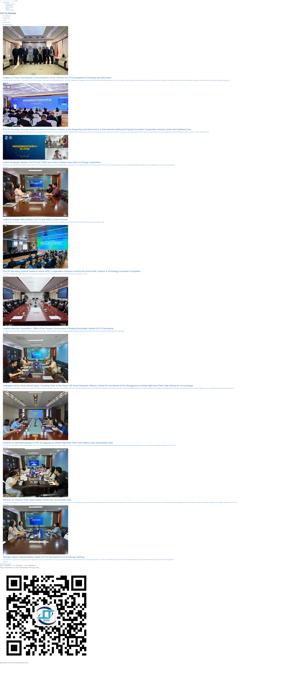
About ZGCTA (6, 2)
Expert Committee (10, 9)
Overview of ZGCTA (10, 4)
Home (1, 564)
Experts (7, 8)
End (10, 564)
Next (8, 564)
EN (17, 1)
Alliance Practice (9, 7)
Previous (5, 564)
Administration (9, 5)
